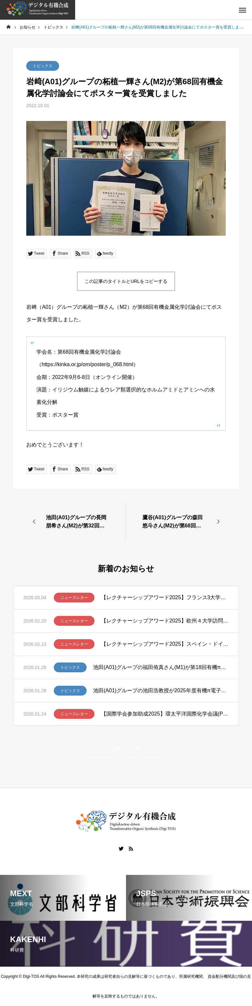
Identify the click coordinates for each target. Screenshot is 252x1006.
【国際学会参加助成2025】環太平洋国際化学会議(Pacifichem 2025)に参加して (165, 714)
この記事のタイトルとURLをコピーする (126, 281)
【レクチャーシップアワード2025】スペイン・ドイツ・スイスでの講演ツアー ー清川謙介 (165, 644)
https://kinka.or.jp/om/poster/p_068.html (87, 364)
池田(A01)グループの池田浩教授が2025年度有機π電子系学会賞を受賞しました (161, 690)
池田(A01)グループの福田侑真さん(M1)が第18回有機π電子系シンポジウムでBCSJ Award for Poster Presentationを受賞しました (161, 667)
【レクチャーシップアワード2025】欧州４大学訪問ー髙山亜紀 (165, 620)
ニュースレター (74, 597)
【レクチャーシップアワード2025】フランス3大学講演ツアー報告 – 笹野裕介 (165, 597)
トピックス (42, 66)
